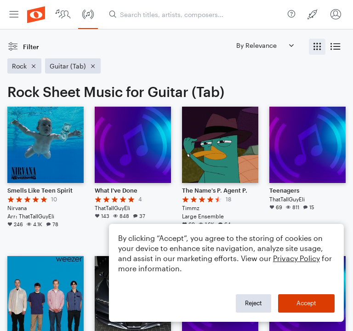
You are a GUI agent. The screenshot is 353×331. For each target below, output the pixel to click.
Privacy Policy (296, 258)
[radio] (317, 47)
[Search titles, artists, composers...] (196, 14)
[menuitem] (13, 14)
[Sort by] (265, 45)
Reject (253, 303)
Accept (306, 303)
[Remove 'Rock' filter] (24, 66)
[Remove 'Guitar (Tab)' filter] (73, 66)
